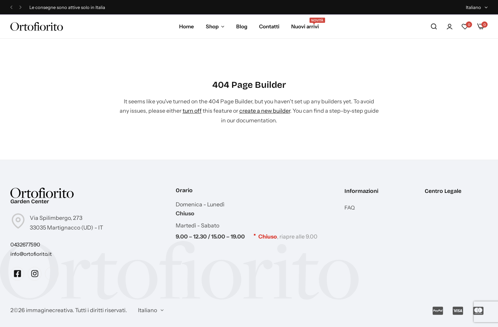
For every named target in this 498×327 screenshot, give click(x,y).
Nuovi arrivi (305, 26)
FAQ (349, 208)
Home (186, 26)
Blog (241, 26)
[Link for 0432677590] (25, 244)
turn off (192, 110)
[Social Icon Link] (17, 274)
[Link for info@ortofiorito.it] (31, 253)
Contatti (269, 26)
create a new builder (264, 110)
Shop (212, 26)
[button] (11, 7)
